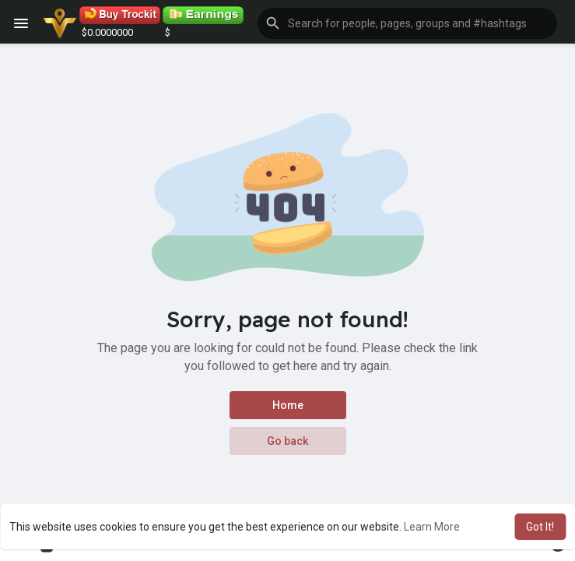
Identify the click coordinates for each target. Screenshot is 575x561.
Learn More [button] (432, 526)
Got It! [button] (540, 526)
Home (287, 405)
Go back (287, 441)
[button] (407, 23)
